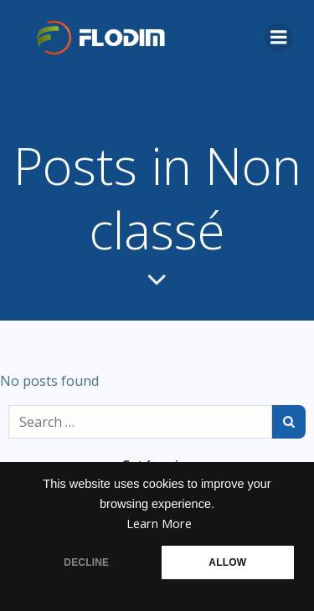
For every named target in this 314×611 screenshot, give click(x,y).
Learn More (159, 523)
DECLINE (86, 562)
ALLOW (227, 562)
